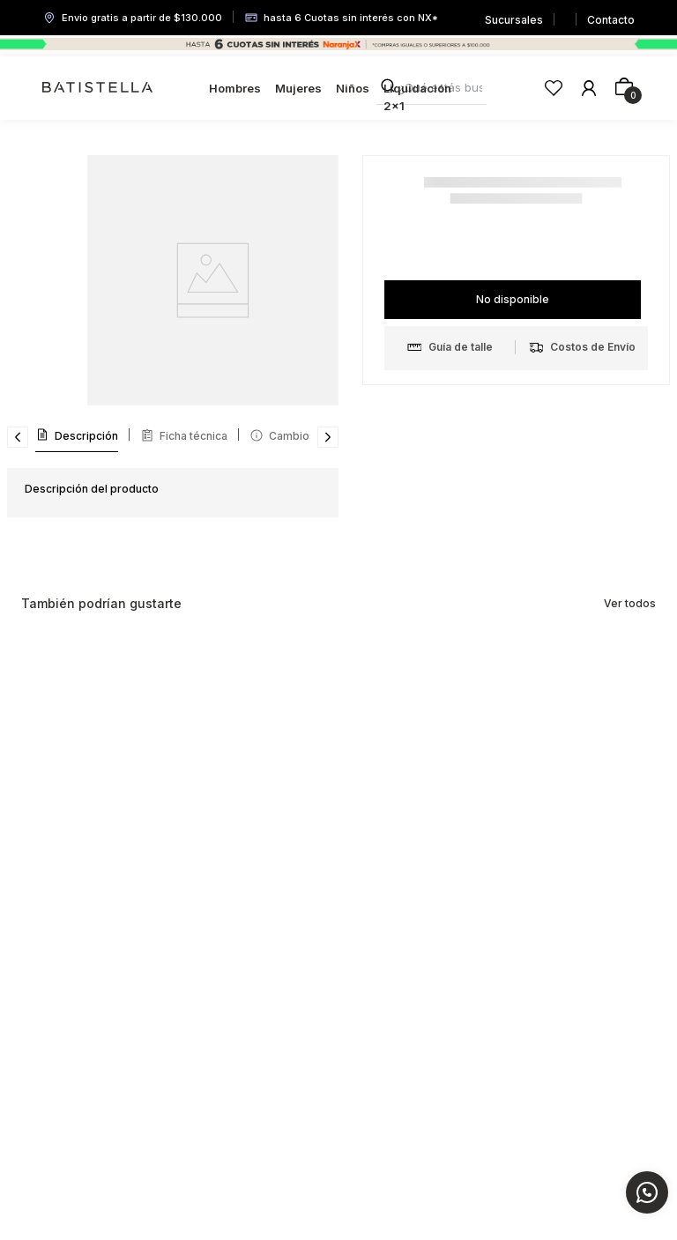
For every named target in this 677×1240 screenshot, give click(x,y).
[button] (460, 347)
